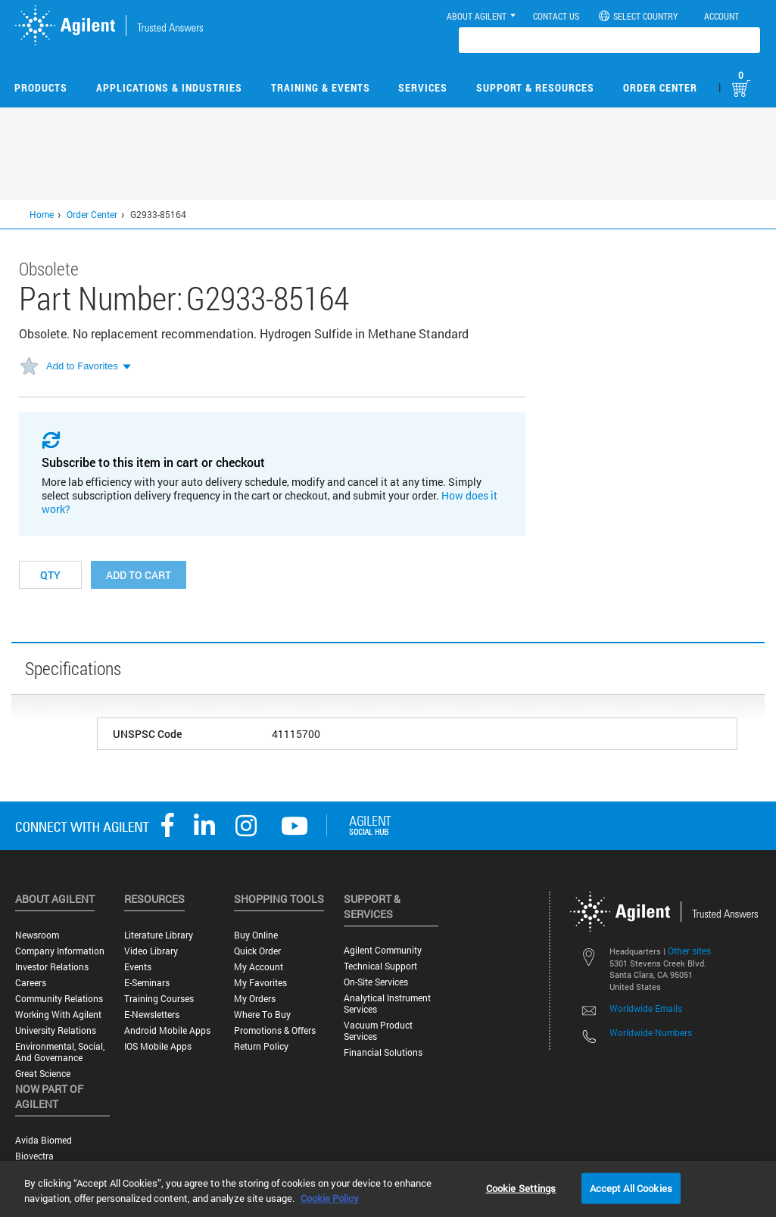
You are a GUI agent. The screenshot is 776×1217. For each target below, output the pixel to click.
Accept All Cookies (631, 1187)
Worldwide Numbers (650, 1032)
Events (137, 967)
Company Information (59, 951)
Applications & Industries (169, 87)
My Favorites (260, 982)
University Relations (55, 1030)
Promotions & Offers (275, 1030)
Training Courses (159, 998)
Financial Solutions (383, 1052)
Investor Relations (52, 967)
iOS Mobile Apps (158, 1046)
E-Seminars (147, 982)
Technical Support (380, 966)
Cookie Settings (521, 1187)
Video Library (151, 951)
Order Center (660, 87)
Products (40, 87)
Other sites (689, 951)
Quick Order (257, 951)
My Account (258, 967)
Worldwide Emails (645, 1008)
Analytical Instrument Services (387, 1003)
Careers (30, 982)
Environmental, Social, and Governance (59, 1052)
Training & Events (320, 87)
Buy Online (256, 935)
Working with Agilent (58, 1014)
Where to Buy (262, 1014)
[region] (388, 1189)
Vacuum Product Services (378, 1030)
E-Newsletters (151, 1014)
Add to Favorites (82, 366)
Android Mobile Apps (167, 1030)
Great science (42, 1073)
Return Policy (261, 1046)
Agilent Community (383, 950)
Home (42, 214)
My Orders (255, 998)
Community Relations (59, 998)
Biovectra (34, 1156)
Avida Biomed (43, 1140)
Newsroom (37, 935)
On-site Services (376, 982)
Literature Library (158, 935)
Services (422, 87)
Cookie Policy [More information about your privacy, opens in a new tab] (330, 1198)
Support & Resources (535, 87)
